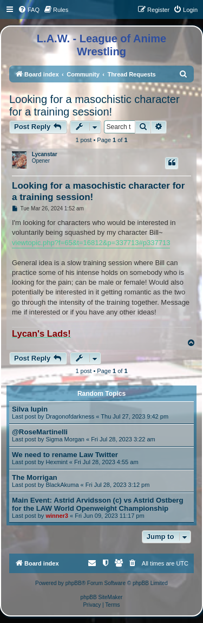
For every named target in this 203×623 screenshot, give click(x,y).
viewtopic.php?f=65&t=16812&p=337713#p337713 (91, 243)
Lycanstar (44, 154)
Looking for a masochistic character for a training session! (94, 105)
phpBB (74, 583)
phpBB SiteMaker (102, 597)
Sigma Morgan (64, 439)
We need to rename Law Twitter (65, 455)
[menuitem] (29, 9)
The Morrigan (34, 477)
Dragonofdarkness (69, 416)
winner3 (56, 515)
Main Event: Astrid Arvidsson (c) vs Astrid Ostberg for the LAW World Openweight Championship (98, 504)
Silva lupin (30, 409)
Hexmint (56, 462)
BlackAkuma (61, 484)
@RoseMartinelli (40, 432)
